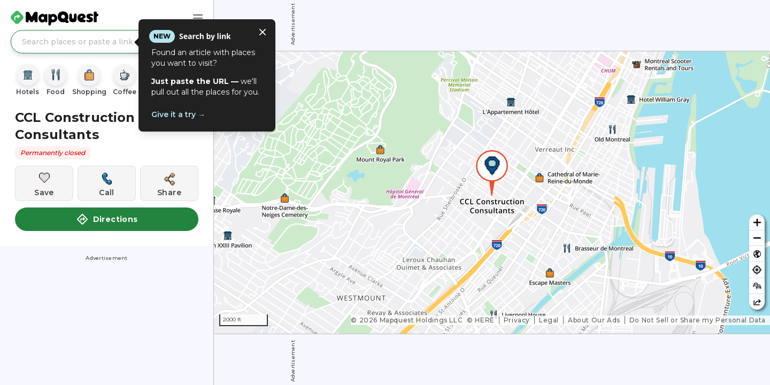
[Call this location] (107, 183)
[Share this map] (757, 302)
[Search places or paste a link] (107, 41)
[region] (492, 192)
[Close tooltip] (262, 32)
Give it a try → (178, 114)
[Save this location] (44, 183)
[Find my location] (757, 270)
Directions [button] (107, 219)
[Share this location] (169, 183)
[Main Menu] (198, 18)
